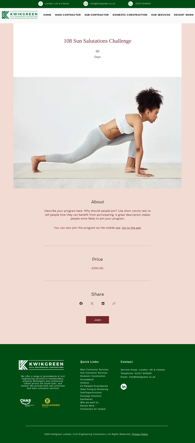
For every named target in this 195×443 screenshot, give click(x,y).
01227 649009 (143, 373)
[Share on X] (92, 303)
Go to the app (131, 227)
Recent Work (87, 406)
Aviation (84, 383)
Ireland (25, 386)
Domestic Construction (93, 376)
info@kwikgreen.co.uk (142, 377)
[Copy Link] (114, 303)
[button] (161, 15)
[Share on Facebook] (81, 303)
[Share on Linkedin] (103, 303)
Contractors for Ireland (93, 409)
